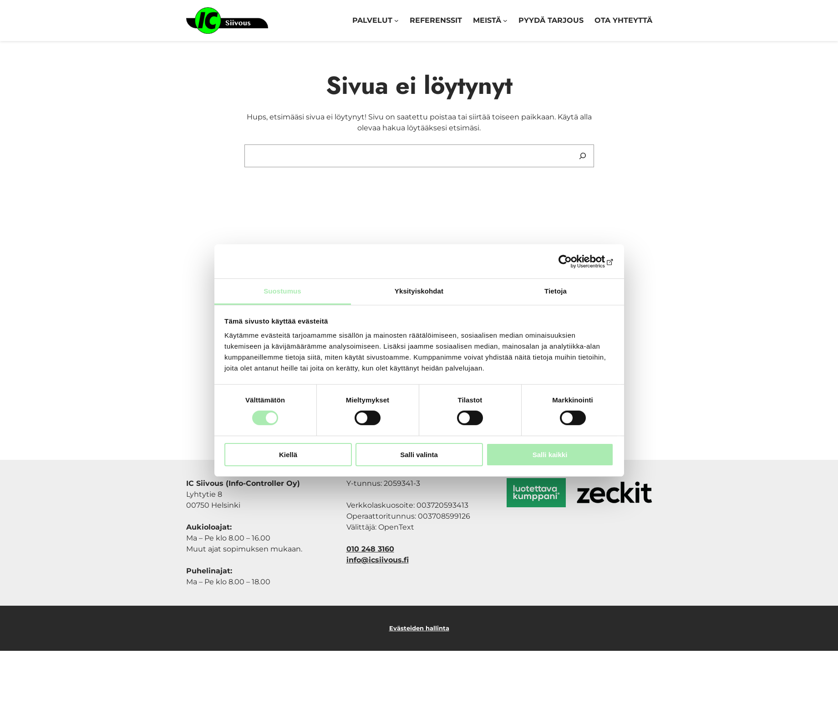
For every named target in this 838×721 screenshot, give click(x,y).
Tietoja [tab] (555, 291)
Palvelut (372, 20)
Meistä (487, 20)
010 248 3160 (370, 549)
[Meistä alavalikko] (505, 20)
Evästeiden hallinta (419, 628)
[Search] (583, 156)
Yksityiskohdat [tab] (419, 291)
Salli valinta (419, 454)
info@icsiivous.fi (377, 560)
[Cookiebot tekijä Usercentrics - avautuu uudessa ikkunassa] (574, 261)
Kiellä (288, 454)
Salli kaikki (550, 454)
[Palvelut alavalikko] (396, 20)
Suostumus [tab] (282, 291)
